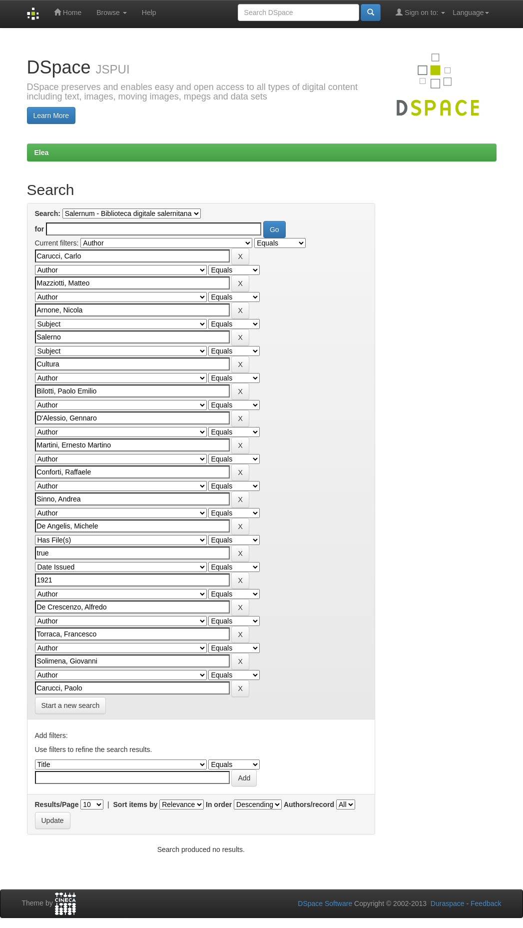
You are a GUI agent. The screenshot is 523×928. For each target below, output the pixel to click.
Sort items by (135, 804)
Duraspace (448, 904)
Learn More (51, 116)
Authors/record (309, 804)
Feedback (486, 904)
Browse (111, 12)
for (39, 229)
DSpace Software (325, 904)
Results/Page (57, 804)
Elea (41, 152)
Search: (47, 214)
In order (219, 804)
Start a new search (70, 706)
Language (471, 12)
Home (67, 12)
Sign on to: (420, 12)
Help (149, 12)
